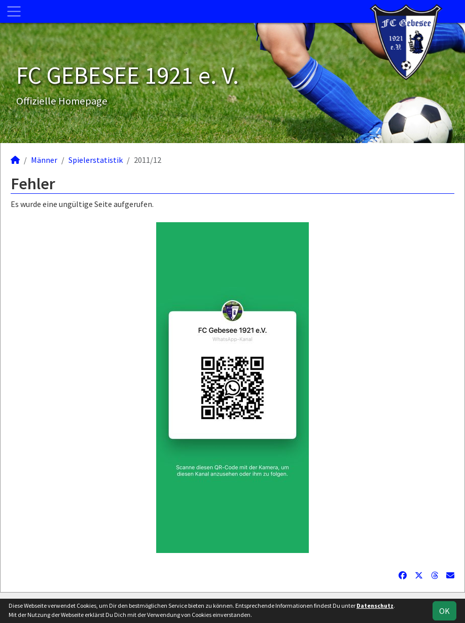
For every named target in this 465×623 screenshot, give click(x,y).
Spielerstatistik (95, 160)
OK (444, 611)
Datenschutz (375, 605)
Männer (44, 160)
